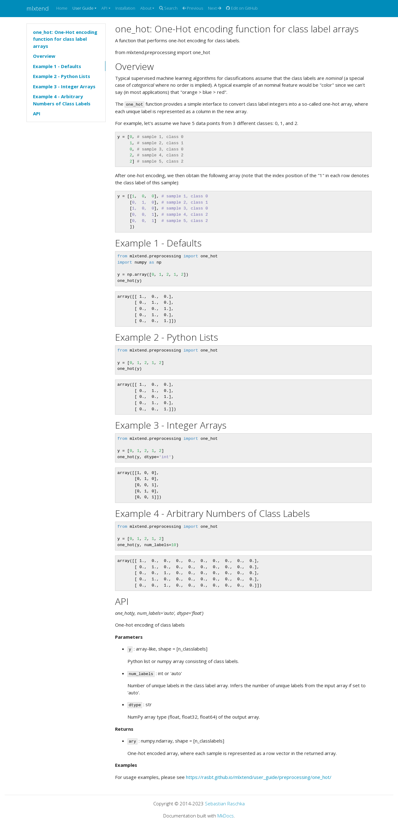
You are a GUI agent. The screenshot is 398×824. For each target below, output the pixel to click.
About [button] (145, 8)
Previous (193, 8)
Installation (125, 8)
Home (61, 8)
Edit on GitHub (242, 8)
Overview (44, 56)
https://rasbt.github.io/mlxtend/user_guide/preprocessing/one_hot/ (258, 777)
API (36, 113)
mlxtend (37, 8)
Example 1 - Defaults (57, 66)
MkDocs (225, 815)
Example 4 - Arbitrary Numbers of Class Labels (61, 100)
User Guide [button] (83, 8)
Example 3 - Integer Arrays (64, 86)
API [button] (104, 8)
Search (168, 8)
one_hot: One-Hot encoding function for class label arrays (65, 39)
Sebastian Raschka (225, 803)
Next (214, 8)
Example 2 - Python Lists (61, 76)
